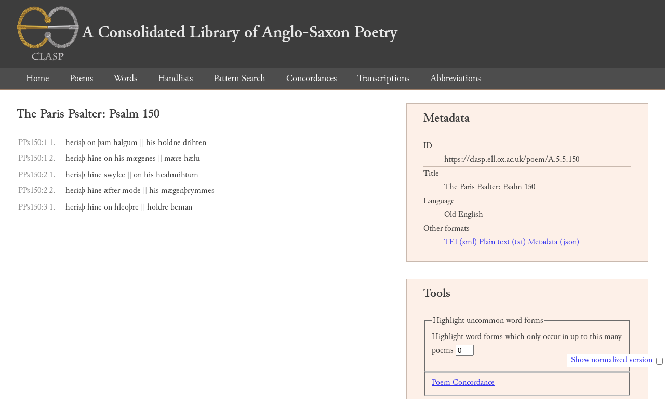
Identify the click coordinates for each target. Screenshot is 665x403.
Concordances (311, 78)
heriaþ (75, 143)
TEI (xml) (460, 242)
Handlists (175, 78)
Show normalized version (612, 360)
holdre (157, 207)
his (151, 143)
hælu (192, 158)
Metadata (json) (553, 242)
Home (37, 78)
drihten (194, 143)
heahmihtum (177, 175)
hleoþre (126, 207)
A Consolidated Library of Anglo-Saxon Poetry (207, 32)
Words (125, 78)
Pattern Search (239, 78)
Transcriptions (383, 78)
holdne (169, 143)
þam (104, 143)
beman (181, 207)
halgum (125, 143)
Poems (81, 78)
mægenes (141, 158)
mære (173, 158)
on (91, 143)
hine (94, 158)
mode (131, 191)
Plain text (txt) (502, 242)
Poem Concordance (463, 382)
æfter (112, 191)
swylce (114, 175)
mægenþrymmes (188, 191)
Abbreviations (455, 78)
